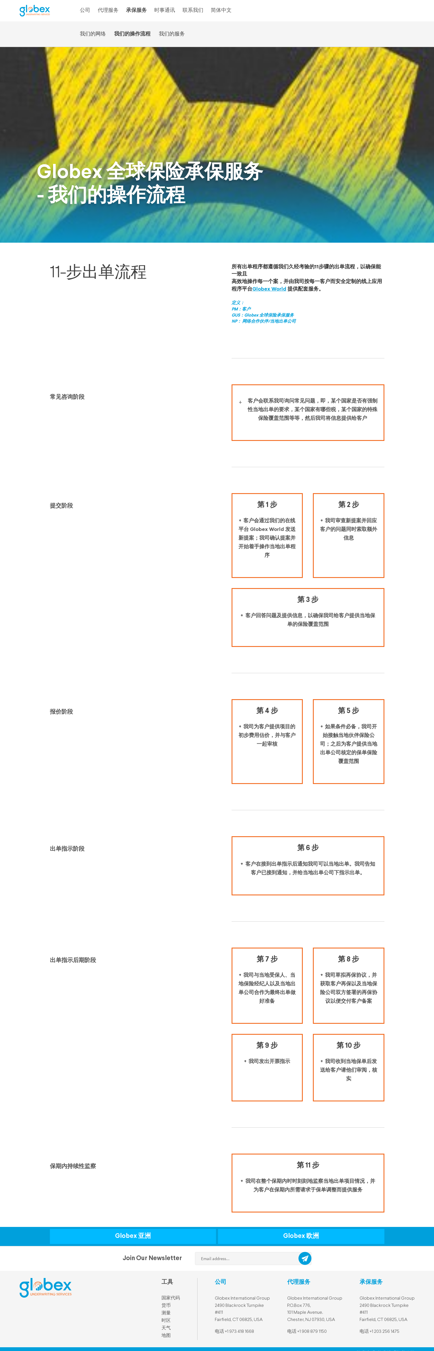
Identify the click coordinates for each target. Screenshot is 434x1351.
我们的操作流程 (132, 34)
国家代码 (170, 1298)
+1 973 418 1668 (239, 1331)
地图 (166, 1335)
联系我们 (193, 10)
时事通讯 (164, 10)
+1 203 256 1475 (384, 1331)
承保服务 (136, 10)
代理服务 (108, 10)
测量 (166, 1313)
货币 (166, 1305)
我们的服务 (172, 34)
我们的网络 (93, 34)
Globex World (269, 289)
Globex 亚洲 (133, 1236)
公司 (85, 10)
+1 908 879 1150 (312, 1331)
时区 (166, 1320)
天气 (166, 1328)
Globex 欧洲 (301, 1236)
